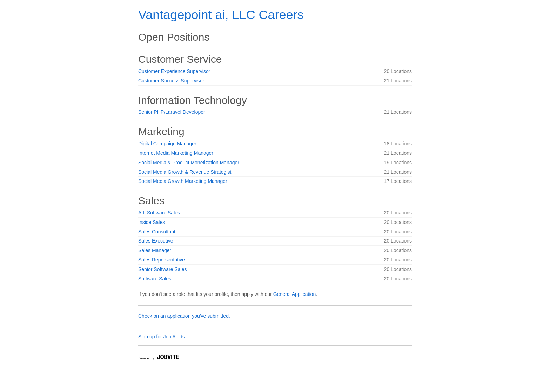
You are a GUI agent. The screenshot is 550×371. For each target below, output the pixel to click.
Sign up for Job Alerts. (162, 336)
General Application (294, 294)
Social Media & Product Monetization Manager (188, 162)
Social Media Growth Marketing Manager (182, 181)
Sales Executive (155, 241)
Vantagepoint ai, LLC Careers (220, 14)
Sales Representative (161, 260)
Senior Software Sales (162, 269)
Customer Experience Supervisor (174, 71)
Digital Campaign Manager (167, 143)
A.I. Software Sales (159, 213)
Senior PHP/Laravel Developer (171, 112)
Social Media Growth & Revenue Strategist (184, 172)
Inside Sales (151, 222)
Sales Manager (154, 250)
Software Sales (154, 278)
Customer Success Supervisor (171, 81)
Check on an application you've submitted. (184, 316)
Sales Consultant (156, 231)
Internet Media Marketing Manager (175, 153)
